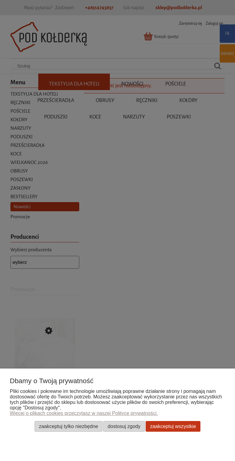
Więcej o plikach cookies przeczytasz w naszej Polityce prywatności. (84, 413)
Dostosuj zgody (124, 426)
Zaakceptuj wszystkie (173, 426)
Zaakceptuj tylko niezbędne (68, 426)
